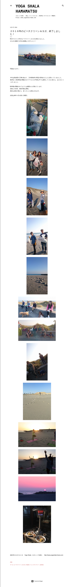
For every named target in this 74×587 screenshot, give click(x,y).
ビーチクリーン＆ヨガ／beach (22, 564)
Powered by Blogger (37, 581)
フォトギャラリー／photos (37, 564)
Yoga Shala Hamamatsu (27, 8)
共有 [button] (11, 562)
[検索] (63, 5)
